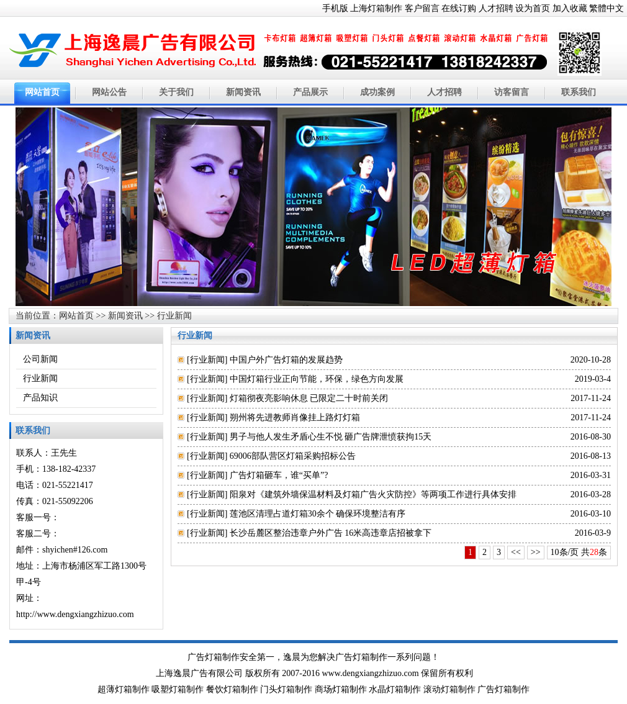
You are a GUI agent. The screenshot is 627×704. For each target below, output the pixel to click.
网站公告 (109, 92)
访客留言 (511, 92)
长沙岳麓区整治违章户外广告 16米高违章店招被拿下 (331, 533)
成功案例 (377, 92)
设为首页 (532, 8)
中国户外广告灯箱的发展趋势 (286, 359)
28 (594, 552)
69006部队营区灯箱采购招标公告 (293, 456)
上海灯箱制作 (376, 8)
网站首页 (42, 92)
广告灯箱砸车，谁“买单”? (279, 475)
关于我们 (176, 92)
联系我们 (578, 92)
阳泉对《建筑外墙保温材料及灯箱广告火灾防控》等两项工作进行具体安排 (373, 494)
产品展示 (310, 92)
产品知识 (40, 397)
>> (536, 552)
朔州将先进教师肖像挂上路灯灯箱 (295, 417)
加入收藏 (570, 8)
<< (516, 552)
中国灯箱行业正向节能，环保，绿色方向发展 (317, 379)
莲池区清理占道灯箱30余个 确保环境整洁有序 (318, 513)
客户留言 (422, 8)
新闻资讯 (243, 92)
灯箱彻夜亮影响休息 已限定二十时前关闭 (309, 398)
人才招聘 (496, 8)
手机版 (335, 8)
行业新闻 (174, 315)
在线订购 (458, 8)
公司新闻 (40, 359)
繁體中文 (606, 8)
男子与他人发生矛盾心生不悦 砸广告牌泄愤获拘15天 (331, 436)
